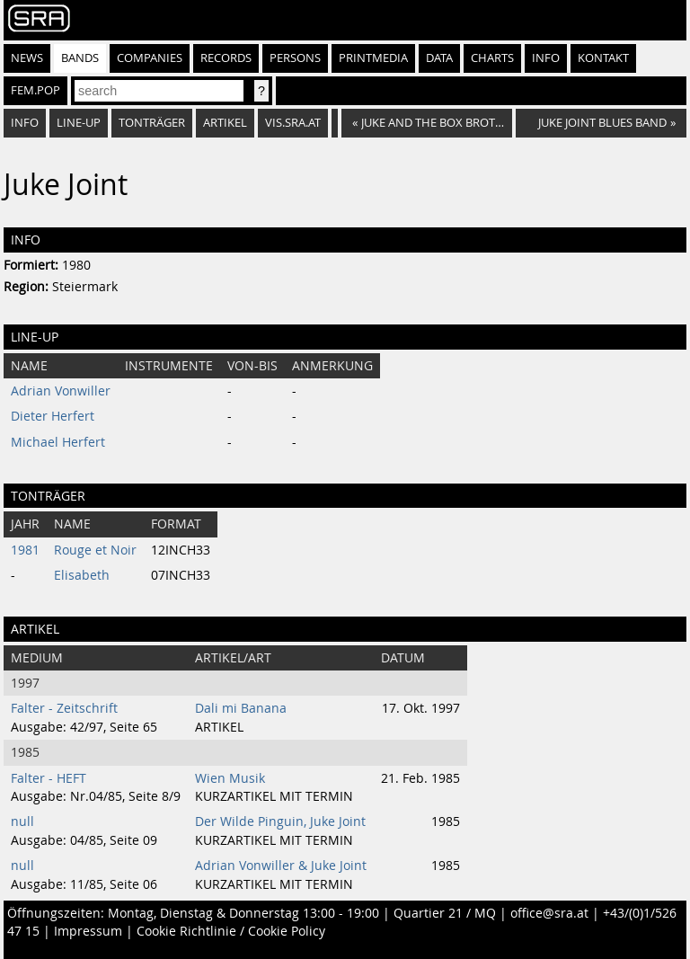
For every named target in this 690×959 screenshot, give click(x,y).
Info (546, 58)
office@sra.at (549, 913)
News (27, 58)
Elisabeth (82, 575)
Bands (80, 58)
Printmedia (373, 58)
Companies (149, 58)
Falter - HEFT (48, 778)
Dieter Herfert (52, 416)
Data (439, 58)
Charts (492, 58)
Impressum (88, 931)
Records (226, 58)
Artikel (225, 122)
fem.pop (35, 90)
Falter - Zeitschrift (64, 708)
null (22, 821)
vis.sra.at (293, 122)
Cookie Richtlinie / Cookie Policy (231, 931)
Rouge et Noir (95, 550)
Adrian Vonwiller (61, 391)
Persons (295, 58)
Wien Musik (230, 778)
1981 (25, 550)
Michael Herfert (58, 442)
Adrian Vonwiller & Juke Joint (281, 865)
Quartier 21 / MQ (445, 913)
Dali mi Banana (241, 708)
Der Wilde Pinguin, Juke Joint (280, 821)
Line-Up (79, 122)
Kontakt (603, 58)
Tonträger (152, 122)
